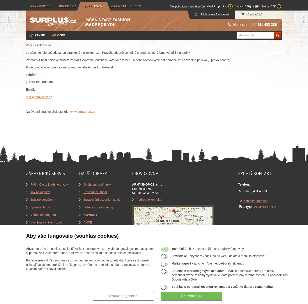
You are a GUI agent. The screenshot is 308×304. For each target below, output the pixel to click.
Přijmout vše (191, 296)
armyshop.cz (40, 6)
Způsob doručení (41, 199)
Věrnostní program (43, 214)
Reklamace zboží (95, 192)
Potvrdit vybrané (123, 296)
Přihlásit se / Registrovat (215, 14)
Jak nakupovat (40, 192)
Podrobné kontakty (149, 199)
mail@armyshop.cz (39, 97)
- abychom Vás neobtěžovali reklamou (208, 263)
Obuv (58, 35)
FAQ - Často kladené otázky (49, 184)
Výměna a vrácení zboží (46, 222)
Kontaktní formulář (255, 201)
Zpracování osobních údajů (101, 199)
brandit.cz (67, 6)
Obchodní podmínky (97, 184)
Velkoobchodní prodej (98, 207)
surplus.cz (94, 6)
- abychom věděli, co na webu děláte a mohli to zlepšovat (219, 256)
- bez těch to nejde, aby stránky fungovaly (208, 248)
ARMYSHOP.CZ (265, 207)
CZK (276, 6)
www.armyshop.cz (82, 111)
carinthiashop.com (126, 6)
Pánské (37, 35)
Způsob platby (40, 207)
